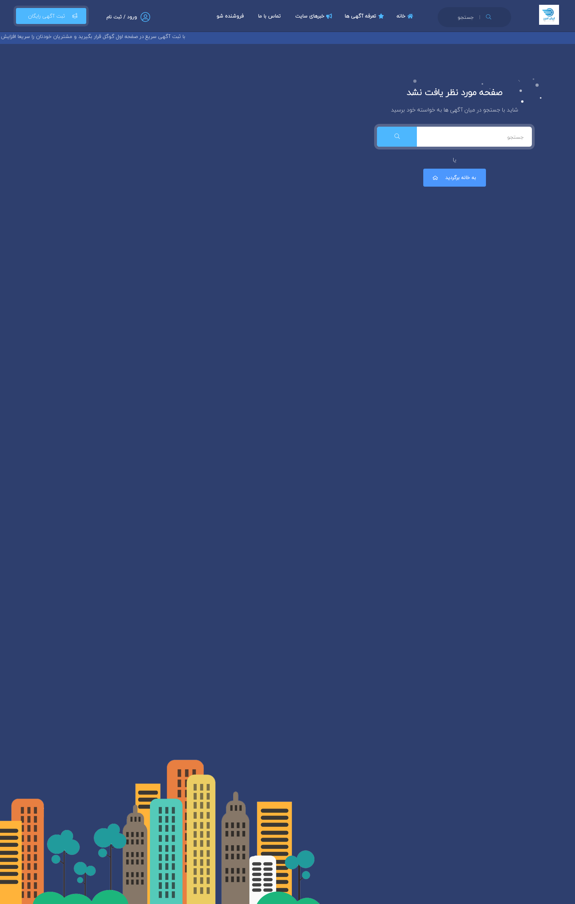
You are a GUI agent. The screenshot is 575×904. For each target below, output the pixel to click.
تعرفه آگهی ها (365, 16)
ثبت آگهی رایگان (51, 16)
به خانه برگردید (453, 177)
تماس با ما (269, 16)
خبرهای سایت (314, 16)
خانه (406, 16)
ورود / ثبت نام (121, 17)
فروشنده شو (230, 16)
